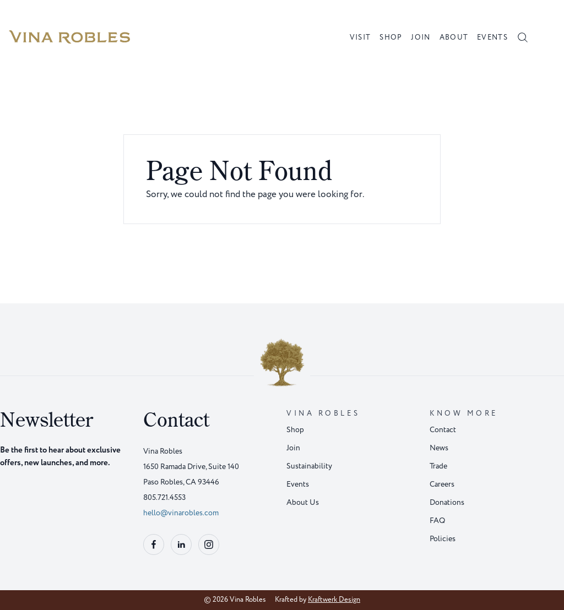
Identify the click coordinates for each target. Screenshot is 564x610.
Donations (447, 502)
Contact (443, 429)
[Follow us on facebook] (153, 544)
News (439, 448)
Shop (390, 37)
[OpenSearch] (523, 37)
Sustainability (309, 466)
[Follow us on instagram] (208, 544)
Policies (442, 538)
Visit (360, 37)
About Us (302, 502)
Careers (442, 484)
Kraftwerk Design (334, 599)
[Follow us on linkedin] (181, 544)
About (454, 37)
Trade (438, 466)
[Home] (69, 37)
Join (420, 37)
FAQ (437, 520)
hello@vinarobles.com (181, 513)
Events (492, 37)
